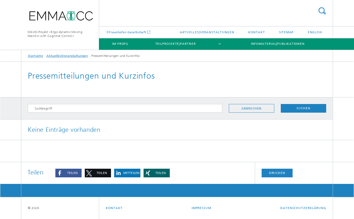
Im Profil (120, 44)
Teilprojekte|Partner (175, 44)
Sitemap (286, 32)
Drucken (277, 173)
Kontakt (256, 32)
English (315, 32)
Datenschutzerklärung (303, 208)
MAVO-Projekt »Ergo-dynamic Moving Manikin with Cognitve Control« (55, 34)
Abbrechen (251, 108)
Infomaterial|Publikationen (278, 44)
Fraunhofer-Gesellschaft (127, 32)
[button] (68, 173)
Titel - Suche (322, 11)
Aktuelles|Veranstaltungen (207, 32)
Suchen (303, 108)
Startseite (35, 56)
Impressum (201, 208)
